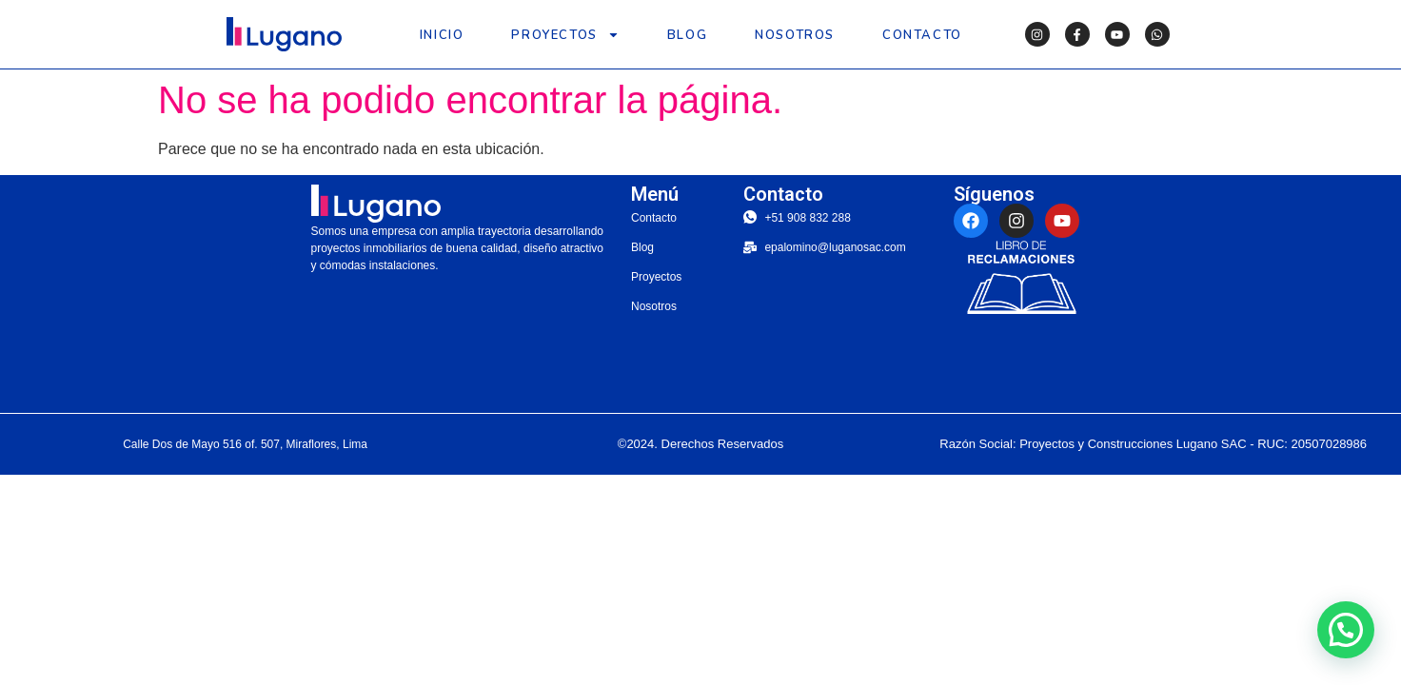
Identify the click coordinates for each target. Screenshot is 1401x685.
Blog (687, 35)
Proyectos (565, 34)
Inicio (442, 35)
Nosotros (795, 35)
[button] (1345, 629)
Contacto (922, 35)
